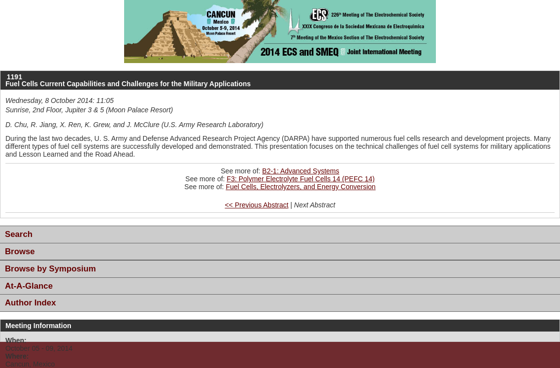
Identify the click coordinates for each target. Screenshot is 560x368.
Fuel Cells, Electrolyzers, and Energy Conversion (300, 187)
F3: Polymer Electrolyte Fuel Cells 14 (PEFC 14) (300, 179)
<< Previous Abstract (256, 205)
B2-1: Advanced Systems (300, 171)
